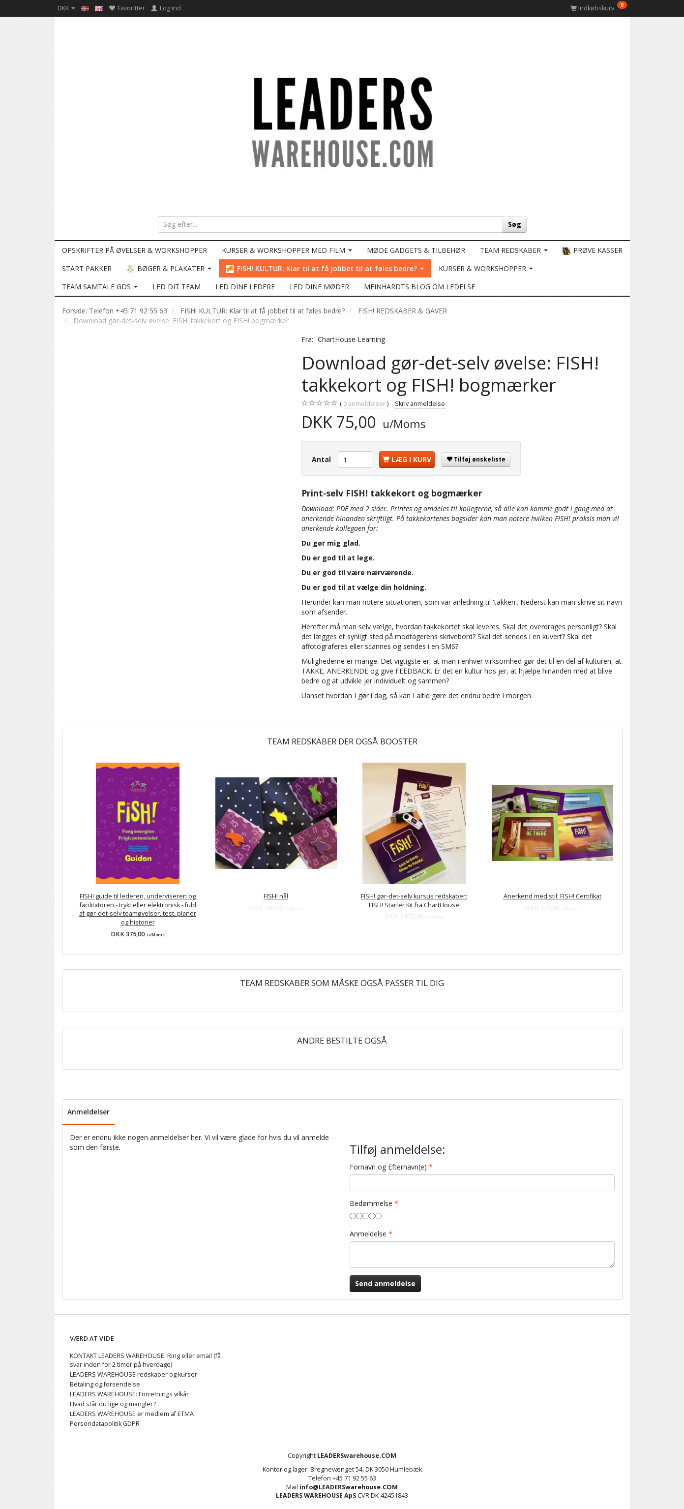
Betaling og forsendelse (105, 1384)
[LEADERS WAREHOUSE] (342, 120)
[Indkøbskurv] (598, 8)
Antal (322, 459)
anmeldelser (364, 404)
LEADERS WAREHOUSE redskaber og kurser (133, 1374)
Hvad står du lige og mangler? (113, 1404)
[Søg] (515, 224)
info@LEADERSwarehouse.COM (348, 1487)
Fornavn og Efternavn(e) (388, 1166)
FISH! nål (276, 896)
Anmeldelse (368, 1233)
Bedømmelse (371, 1203)
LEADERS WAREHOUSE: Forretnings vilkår (129, 1394)
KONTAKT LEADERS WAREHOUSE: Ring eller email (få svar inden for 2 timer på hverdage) (145, 1360)
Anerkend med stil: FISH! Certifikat (552, 896)
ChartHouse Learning (351, 339)
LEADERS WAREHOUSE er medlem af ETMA (132, 1414)
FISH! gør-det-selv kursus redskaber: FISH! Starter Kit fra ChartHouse (414, 900)
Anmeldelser (88, 1111)
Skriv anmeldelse (420, 404)
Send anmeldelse (385, 1283)
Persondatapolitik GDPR (105, 1423)
